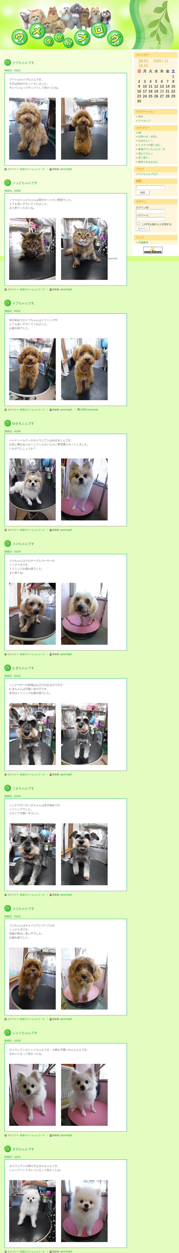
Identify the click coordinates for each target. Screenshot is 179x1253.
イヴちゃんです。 (24, 62)
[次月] (143, 66)
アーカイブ (144, 120)
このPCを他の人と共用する (156, 224)
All (139, 132)
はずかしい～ (145, 140)
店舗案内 (143, 242)
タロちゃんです (23, 1149)
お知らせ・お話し (148, 136)
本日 (140, 116)
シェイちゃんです (24, 1033)
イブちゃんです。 (24, 303)
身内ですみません (148, 162)
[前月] (143, 61)
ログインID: (142, 207)
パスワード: (142, 215)
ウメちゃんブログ (148, 174)
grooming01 (66, 169)
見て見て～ (144, 157)
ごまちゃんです (23, 788)
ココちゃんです (23, 543)
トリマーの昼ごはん (149, 145)
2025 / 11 (160, 61)
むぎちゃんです (23, 668)
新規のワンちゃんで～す (32, 169)
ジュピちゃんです (24, 183)
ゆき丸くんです (23, 423)
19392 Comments (89, 409)
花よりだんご (145, 153)
